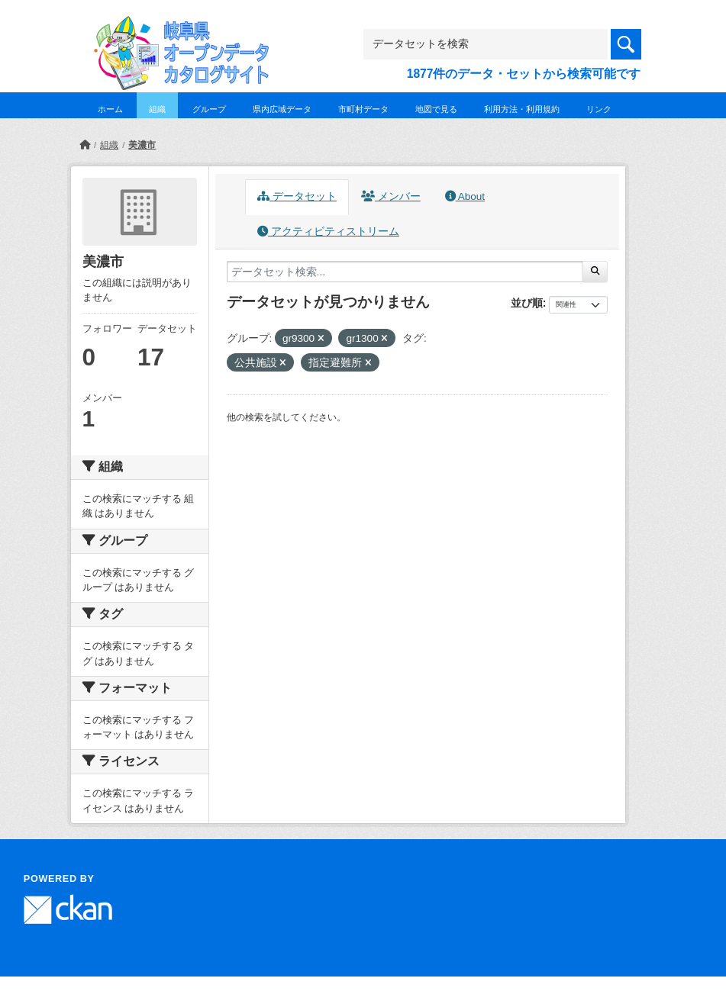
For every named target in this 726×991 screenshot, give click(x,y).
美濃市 (142, 145)
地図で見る (436, 109)
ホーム (110, 109)
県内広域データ (282, 109)
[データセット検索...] (405, 271)
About (465, 196)
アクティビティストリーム (328, 231)
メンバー (391, 196)
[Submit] (595, 271)
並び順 (527, 303)
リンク (598, 109)
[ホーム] (84, 145)
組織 (157, 109)
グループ (209, 109)
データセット (297, 196)
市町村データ (363, 109)
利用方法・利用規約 (522, 109)
